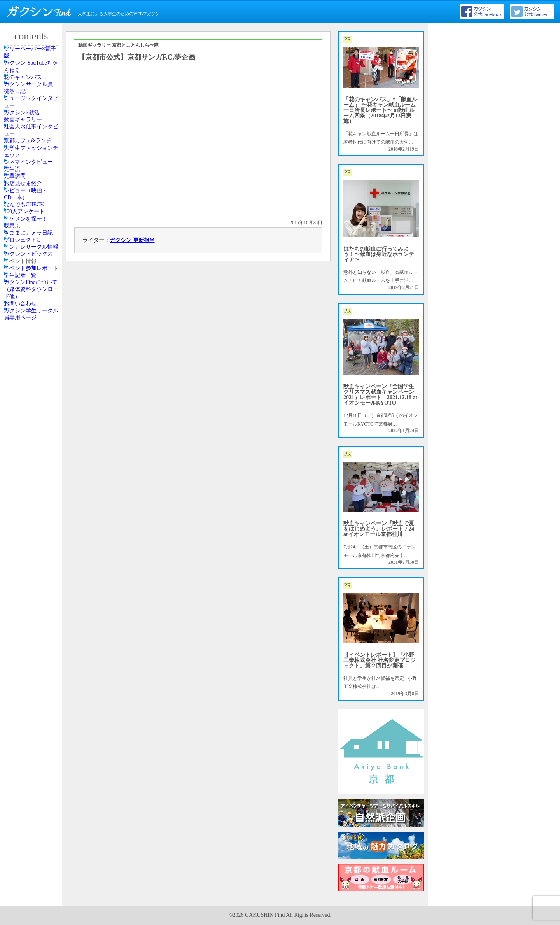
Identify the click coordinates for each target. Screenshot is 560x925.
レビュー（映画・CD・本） (32, 360)
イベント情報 (28, 543)
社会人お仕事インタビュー (32, 209)
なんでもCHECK (31, 381)
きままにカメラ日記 (32, 455)
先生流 (21, 304)
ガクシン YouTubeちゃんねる (32, 82)
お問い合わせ (28, 635)
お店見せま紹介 (30, 339)
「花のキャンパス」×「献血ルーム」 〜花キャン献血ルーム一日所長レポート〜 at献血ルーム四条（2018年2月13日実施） (380, 110)
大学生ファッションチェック (32, 258)
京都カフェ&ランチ (32, 233)
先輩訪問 (23, 321)
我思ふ (21, 434)
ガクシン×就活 (29, 170)
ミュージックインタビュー (32, 149)
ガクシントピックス (32, 522)
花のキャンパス (30, 103)
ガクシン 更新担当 (132, 240)
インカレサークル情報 (32, 497)
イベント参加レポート (32, 564)
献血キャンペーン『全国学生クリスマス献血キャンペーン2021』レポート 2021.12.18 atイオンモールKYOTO (380, 395)
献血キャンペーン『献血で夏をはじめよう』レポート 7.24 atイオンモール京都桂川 (378, 528)
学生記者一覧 (28, 585)
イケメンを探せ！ (32, 416)
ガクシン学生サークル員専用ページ (32, 656)
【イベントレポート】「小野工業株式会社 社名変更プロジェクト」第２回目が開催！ (379, 660)
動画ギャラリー (30, 188)
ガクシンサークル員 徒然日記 (32, 124)
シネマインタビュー (32, 283)
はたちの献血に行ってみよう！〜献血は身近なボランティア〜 (378, 254)
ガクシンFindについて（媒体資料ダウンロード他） (32, 610)
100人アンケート (31, 399)
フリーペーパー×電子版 (34, 57)
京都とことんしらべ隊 (135, 45)
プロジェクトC (29, 476)
